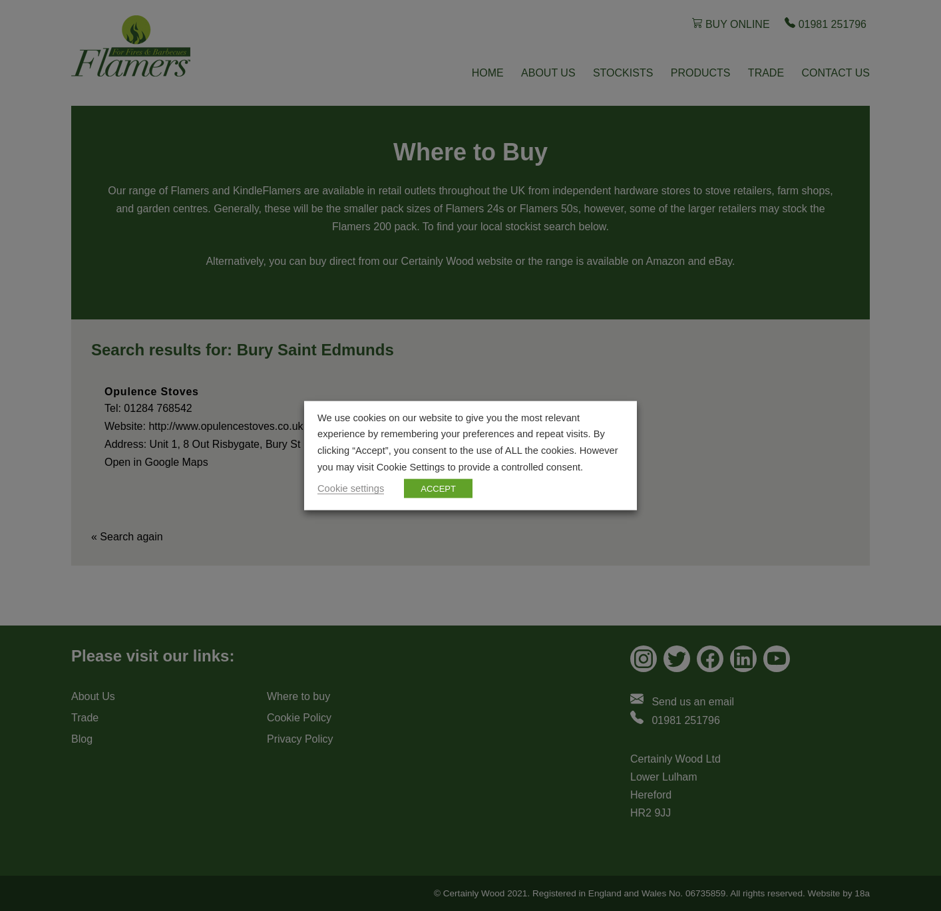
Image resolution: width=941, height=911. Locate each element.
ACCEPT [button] (438, 489)
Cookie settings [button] (350, 488)
